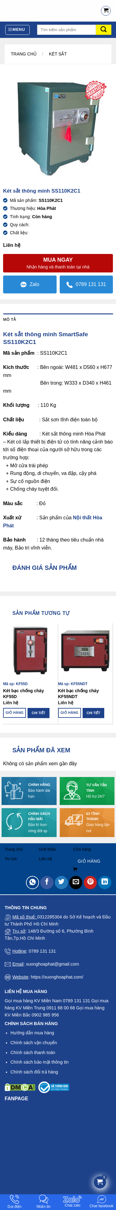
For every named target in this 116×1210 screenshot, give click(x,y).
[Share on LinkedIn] (104, 882)
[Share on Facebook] (47, 882)
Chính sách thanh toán (33, 1052)
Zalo (29, 285)
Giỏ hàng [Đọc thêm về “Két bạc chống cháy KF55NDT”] (70, 712)
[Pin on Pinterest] (90, 882)
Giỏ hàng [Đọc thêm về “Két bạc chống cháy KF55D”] (15, 712)
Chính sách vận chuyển (34, 1042)
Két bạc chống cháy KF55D (23, 693)
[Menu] (17, 30)
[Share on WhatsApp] (32, 882)
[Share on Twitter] (61, 882)
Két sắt (58, 53)
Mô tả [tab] (9, 319)
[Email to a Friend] (76, 882)
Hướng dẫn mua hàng (32, 1032)
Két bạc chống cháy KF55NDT (78, 693)
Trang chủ (24, 53)
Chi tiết (38, 713)
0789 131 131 (86, 285)
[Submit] (103, 30)
